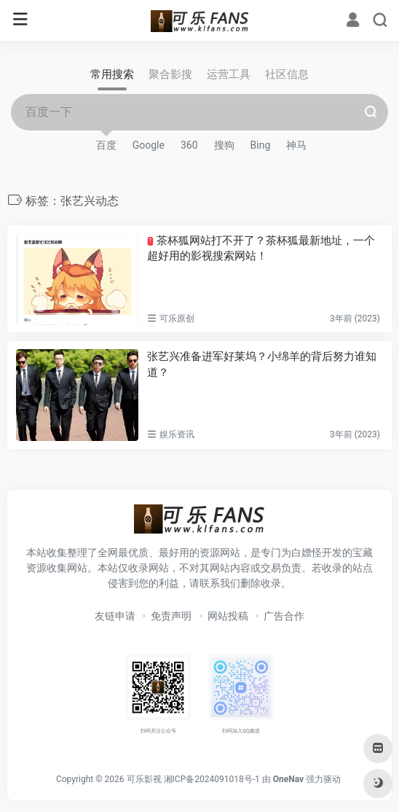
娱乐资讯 (176, 434)
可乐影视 (144, 779)
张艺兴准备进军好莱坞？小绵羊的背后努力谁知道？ (261, 364)
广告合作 (284, 616)
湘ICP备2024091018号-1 (212, 779)
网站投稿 (228, 616)
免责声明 (171, 616)
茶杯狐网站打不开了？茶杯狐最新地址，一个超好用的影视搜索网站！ (261, 248)
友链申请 (115, 616)
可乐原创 (176, 318)
